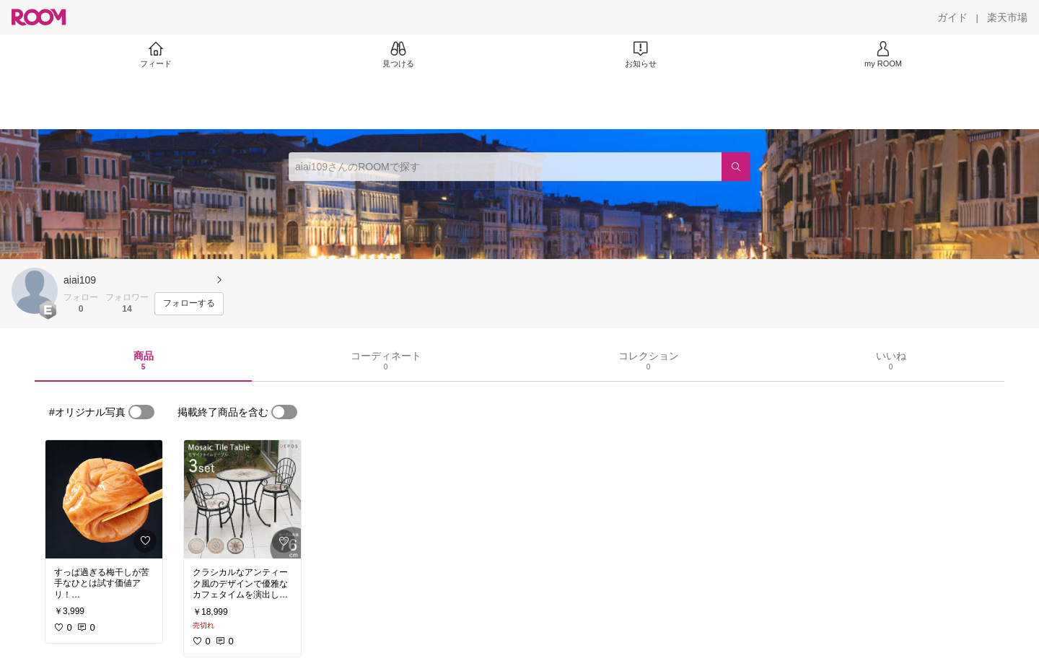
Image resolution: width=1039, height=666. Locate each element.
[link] (103, 499)
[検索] (736, 166)
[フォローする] (189, 303)
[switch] (141, 412)
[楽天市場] (1007, 17)
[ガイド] (952, 17)
